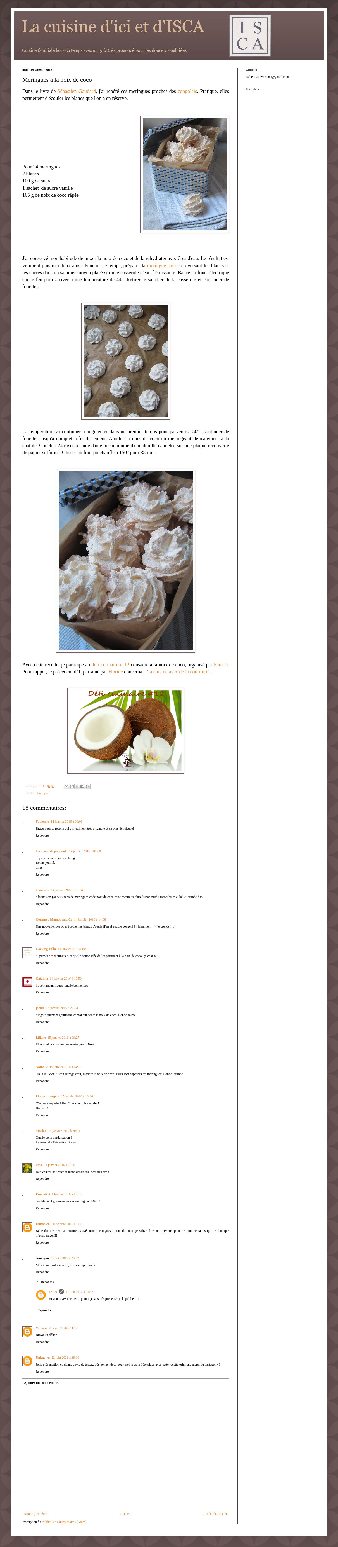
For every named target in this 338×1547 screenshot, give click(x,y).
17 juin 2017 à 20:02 (65, 1258)
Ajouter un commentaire (41, 1383)
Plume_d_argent (47, 1096)
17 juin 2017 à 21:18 (79, 1292)
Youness (41, 1328)
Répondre (42, 835)
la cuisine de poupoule (51, 851)
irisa (39, 1165)
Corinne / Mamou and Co (54, 919)
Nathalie (42, 1067)
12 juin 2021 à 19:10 (65, 1357)
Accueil (125, 1514)
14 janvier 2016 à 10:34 (67, 890)
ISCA (53, 1292)
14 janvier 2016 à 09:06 (66, 821)
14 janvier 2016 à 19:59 (66, 978)
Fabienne (42, 821)
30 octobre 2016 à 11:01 (67, 1224)
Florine (115, 672)
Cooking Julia (46, 949)
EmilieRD (43, 1194)
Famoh (221, 665)
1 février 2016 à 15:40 (67, 1194)
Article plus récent (36, 1514)
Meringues (43, 793)
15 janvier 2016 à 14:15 (65, 1067)
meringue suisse (163, 265)
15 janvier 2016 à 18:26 (77, 1096)
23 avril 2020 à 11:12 (63, 1328)
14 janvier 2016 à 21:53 (62, 1008)
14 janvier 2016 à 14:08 (90, 919)
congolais (187, 91)
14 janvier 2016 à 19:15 (73, 949)
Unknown (43, 1224)
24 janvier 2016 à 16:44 (60, 1165)
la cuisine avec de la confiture (178, 672)
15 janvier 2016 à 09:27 (63, 1038)
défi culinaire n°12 (111, 665)
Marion (41, 1131)
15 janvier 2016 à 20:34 (64, 1131)
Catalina (42, 978)
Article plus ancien (215, 1514)
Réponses (47, 1282)
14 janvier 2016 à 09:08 (85, 851)
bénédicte (42, 890)
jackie (40, 1008)
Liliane (41, 1038)
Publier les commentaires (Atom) (64, 1522)
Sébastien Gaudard (77, 91)
